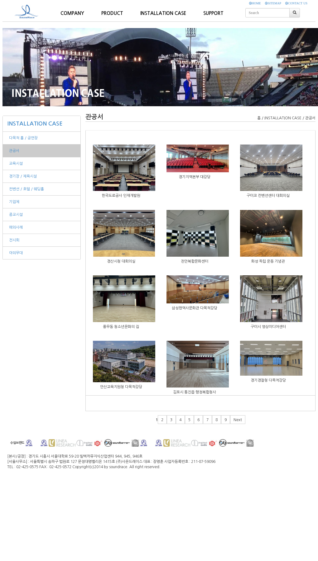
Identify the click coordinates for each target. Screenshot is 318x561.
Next (238, 420)
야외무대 (16, 253)
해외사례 (16, 227)
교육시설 (16, 163)
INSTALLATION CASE (35, 123)
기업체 (14, 202)
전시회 (14, 240)
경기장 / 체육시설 (23, 176)
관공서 (14, 151)
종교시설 (16, 214)
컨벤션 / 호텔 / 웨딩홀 (26, 189)
